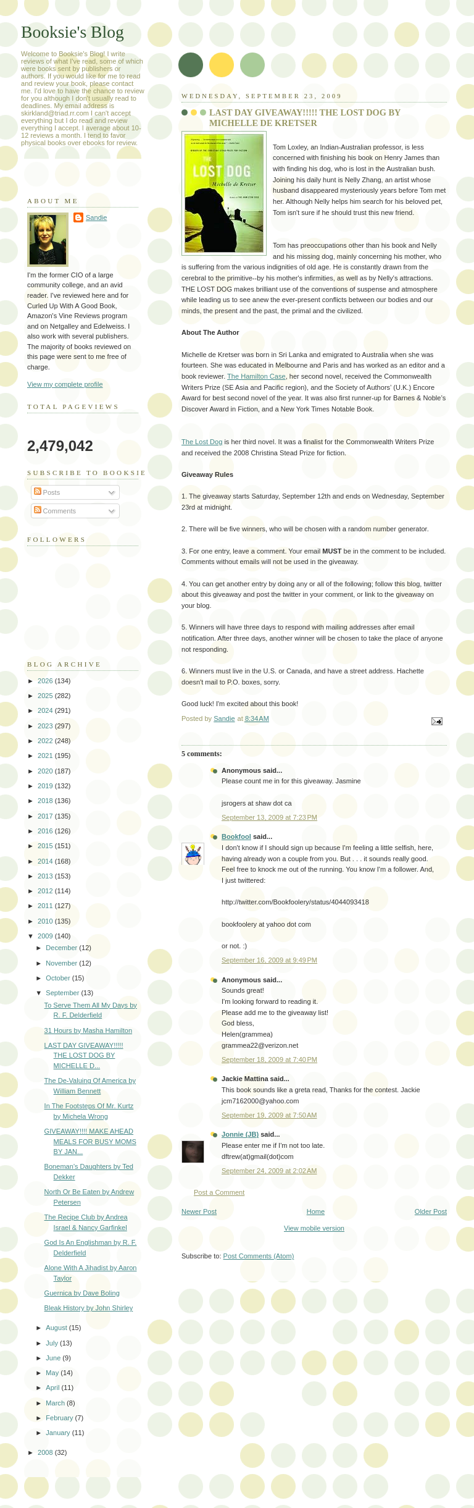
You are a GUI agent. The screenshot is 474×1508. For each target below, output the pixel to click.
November (62, 963)
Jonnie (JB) (240, 1134)
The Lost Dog (201, 441)
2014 (46, 861)
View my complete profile (65, 384)
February (60, 1418)
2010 (46, 921)
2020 (46, 771)
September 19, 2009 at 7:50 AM (269, 1115)
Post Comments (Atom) (258, 1256)
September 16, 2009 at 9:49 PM (269, 960)
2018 (46, 800)
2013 (46, 876)
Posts (47, 492)
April (53, 1387)
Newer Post (199, 1211)
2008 (46, 1452)
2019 (46, 786)
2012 (46, 891)
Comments (55, 511)
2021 (46, 755)
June (54, 1358)
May (53, 1372)
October (59, 978)
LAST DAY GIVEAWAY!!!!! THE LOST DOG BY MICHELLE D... (83, 1055)
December (62, 947)
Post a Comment (219, 1192)
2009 (46, 936)
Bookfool (236, 836)
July (53, 1343)
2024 (46, 710)
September (63, 992)
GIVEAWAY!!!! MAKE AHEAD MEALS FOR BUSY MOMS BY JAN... (90, 1141)
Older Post (431, 1211)
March (56, 1403)
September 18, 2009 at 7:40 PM (269, 1059)
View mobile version (314, 1228)
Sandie (96, 217)
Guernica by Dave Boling (82, 1293)
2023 (46, 726)
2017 (46, 816)
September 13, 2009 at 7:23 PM (269, 817)
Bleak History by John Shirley (88, 1308)
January (59, 1432)
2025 (46, 695)
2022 (46, 740)
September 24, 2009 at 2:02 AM (269, 1170)
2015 (46, 845)
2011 (46, 905)
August (57, 1327)
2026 (46, 680)
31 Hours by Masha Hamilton (88, 1030)
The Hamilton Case (256, 376)
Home (316, 1211)
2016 (46, 831)
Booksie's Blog (72, 31)
